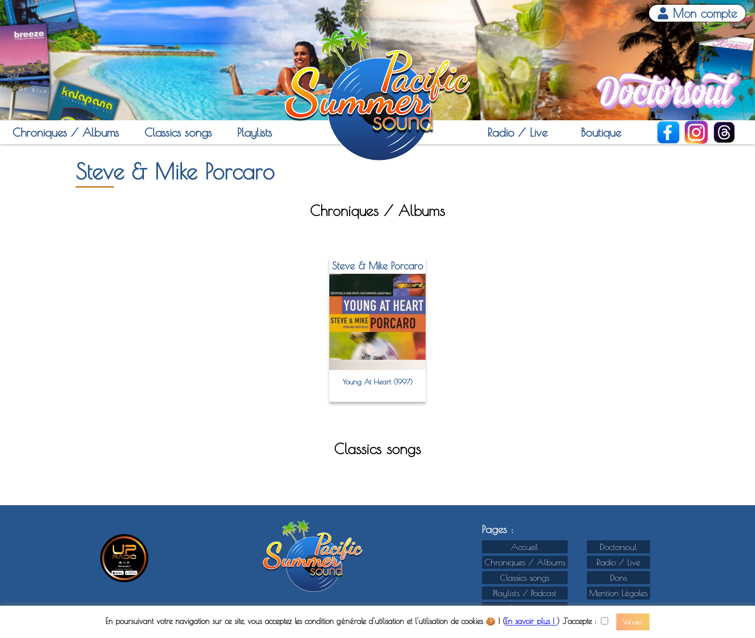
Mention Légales (618, 593)
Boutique (601, 132)
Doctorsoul (618, 547)
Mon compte (697, 13)
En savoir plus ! (531, 621)
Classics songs (178, 132)
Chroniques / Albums (66, 132)
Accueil (524, 547)
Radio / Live (517, 132)
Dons (618, 578)
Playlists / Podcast (525, 593)
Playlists (254, 132)
